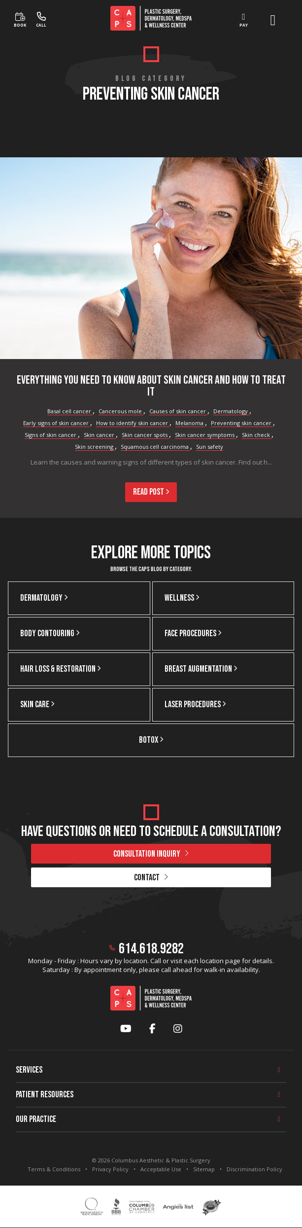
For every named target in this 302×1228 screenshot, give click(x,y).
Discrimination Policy (254, 1169)
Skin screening (95, 446)
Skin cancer (100, 434)
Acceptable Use (160, 1169)
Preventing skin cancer (242, 423)
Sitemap (204, 1169)
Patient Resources (44, 1094)
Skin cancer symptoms (205, 434)
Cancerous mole (121, 411)
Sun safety (209, 446)
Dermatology (231, 411)
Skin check (256, 434)
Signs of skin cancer (51, 434)
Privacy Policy (110, 1169)
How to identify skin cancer (132, 423)
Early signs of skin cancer (56, 423)
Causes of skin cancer (178, 411)
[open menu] (273, 20)
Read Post (151, 492)
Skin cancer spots (145, 434)
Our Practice (36, 1119)
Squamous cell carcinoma (155, 446)
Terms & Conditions (54, 1169)
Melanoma (190, 423)
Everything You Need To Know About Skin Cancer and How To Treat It (151, 386)
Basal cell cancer (70, 411)
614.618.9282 (151, 949)
